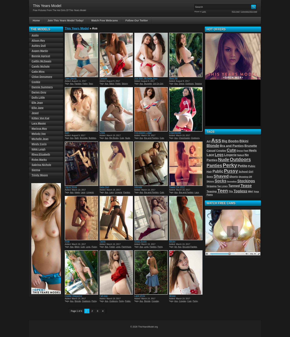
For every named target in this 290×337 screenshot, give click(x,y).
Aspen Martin (40, 50)
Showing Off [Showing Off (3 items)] (245, 177)
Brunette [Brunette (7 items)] (251, 145)
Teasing (198, 83)
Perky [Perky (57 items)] (230, 165)
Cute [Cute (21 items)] (231, 150)
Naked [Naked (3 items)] (240, 155)
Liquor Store (71, 187)
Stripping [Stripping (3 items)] (212, 186)
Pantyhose (126, 247)
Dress (181, 83)
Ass (71, 83)
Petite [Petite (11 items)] (242, 166)
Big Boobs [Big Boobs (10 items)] (230, 141)
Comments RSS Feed (249, 12)
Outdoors (189, 83)
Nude (127, 138)
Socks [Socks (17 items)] (220, 181)
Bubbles (92, 138)
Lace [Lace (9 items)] (210, 155)
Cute (122, 138)
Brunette (148, 83)
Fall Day (104, 296)
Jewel (35, 113)
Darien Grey (39, 92)
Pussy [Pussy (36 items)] (231, 170)
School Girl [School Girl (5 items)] (246, 171)
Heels (77, 192)
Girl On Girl (158, 83)
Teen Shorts (71, 78)
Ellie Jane (38, 107)
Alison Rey (38, 40)
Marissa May (39, 128)
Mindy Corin (39, 144)
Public (128, 301)
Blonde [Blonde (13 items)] (213, 146)
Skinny (125, 83)
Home (36, 20)
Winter (172, 241)
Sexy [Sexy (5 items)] (210, 176)
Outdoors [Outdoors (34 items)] (240, 159)
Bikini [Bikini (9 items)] (244, 141)
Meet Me (173, 78)
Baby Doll (104, 187)
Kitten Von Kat (40, 118)
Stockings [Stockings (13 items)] (246, 181)
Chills (102, 133)
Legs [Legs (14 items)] (219, 155)
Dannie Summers (42, 87)
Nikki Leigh (38, 149)
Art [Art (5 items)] (208, 141)
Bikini (111, 83)
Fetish (112, 247)
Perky (84, 83)
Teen (91, 83)
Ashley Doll (39, 45)
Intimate (138, 187)
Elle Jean (37, 102)
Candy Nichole (41, 66)
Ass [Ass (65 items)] (216, 140)
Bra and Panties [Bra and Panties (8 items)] (232, 146)
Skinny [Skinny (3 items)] (210, 181)
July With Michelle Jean (145, 78)
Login (204, 12)
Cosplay (155, 301)
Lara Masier (39, 123)
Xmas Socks (140, 241)
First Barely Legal (142, 133)
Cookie (36, 81)
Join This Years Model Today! (66, 20)
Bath (67, 133)
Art (175, 247)
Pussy (94, 247)
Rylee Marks (39, 159)
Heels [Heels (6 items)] (253, 150)
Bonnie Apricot (41, 56)
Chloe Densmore (42, 76)
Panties (78, 83)
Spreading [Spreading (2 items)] (232, 181)
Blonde (78, 301)
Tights (102, 241)
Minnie (172, 296)
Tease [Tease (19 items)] (246, 185)
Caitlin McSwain (41, 61)
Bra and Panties (151, 138)
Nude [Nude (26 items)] (223, 159)
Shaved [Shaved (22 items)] (221, 176)
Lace (83, 192)
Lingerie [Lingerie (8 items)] (230, 155)
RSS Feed (236, 12)
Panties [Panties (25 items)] (214, 165)
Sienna (36, 169)
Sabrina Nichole (41, 164)
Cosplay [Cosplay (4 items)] (221, 150)
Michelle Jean (40, 138)
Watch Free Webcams (104, 20)
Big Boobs (114, 138)
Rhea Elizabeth (41, 154)
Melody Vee (39, 133)
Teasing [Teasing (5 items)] (212, 191)
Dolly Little (38, 97)
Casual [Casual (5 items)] (211, 150)
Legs (88, 247)
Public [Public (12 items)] (218, 171)
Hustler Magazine (73, 296)
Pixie (67, 241)
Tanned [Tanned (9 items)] (234, 186)
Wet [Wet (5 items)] (250, 191)
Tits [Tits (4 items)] (230, 191)
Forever (103, 78)
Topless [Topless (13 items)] (240, 191)
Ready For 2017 (177, 187)
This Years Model (77, 28)
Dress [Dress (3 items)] (240, 150)
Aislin (35, 35)
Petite (118, 83)
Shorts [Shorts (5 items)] (233, 176)
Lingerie (90, 192)
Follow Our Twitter (136, 20)
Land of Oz (139, 296)
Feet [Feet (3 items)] (246, 150)
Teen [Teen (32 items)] (222, 190)
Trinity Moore (40, 175)
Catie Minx (38, 71)
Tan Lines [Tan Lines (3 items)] (222, 186)
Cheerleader (175, 133)
